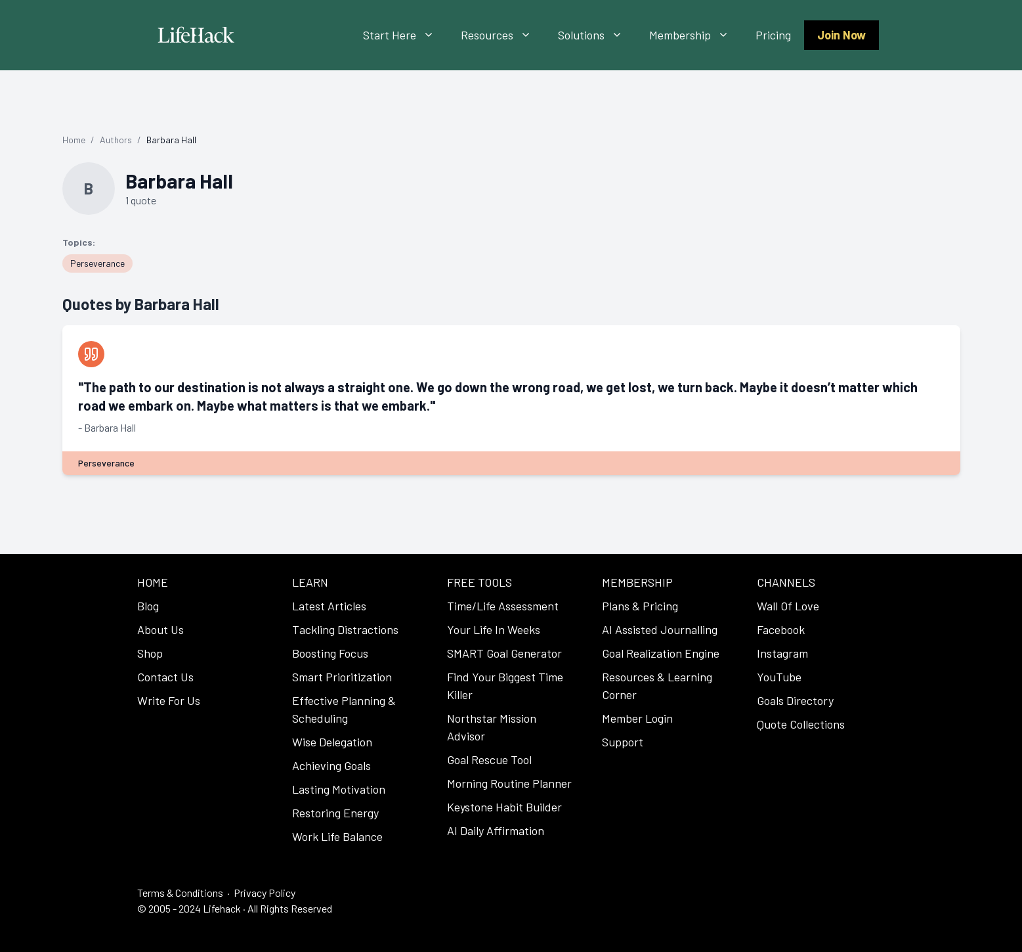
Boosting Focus (330, 653)
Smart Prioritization (342, 676)
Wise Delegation (332, 742)
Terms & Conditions (180, 892)
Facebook (781, 629)
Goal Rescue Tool (489, 759)
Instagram (782, 653)
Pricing (773, 35)
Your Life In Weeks (493, 629)
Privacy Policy (264, 892)
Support (622, 742)
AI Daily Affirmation (495, 830)
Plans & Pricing (640, 606)
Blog (148, 606)
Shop (150, 653)
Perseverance (97, 263)
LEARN (310, 582)
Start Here (405, 35)
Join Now (841, 35)
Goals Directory (795, 700)
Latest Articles (329, 606)
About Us (160, 629)
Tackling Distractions (345, 629)
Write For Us (168, 700)
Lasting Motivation (338, 789)
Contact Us (165, 676)
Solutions (597, 35)
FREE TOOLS (479, 582)
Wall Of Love (788, 606)
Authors (116, 139)
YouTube (779, 676)
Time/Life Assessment (503, 606)
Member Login (637, 718)
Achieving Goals (331, 765)
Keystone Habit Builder (504, 807)
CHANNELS (786, 582)
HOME (152, 582)
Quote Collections (801, 724)
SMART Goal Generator (504, 653)
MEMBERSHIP (637, 582)
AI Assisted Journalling (659, 629)
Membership (695, 35)
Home (73, 139)
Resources (503, 35)
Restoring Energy (335, 812)
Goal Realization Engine (660, 653)
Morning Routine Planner (509, 783)
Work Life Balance (337, 836)
